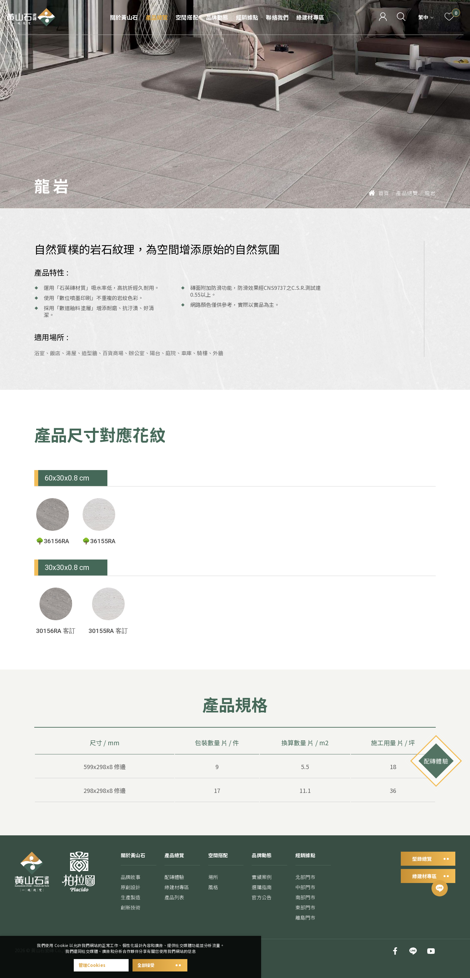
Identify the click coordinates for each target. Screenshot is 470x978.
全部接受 (160, 965)
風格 (213, 896)
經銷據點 (247, 17)
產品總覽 (157, 17)
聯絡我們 (277, 17)
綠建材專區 (310, 17)
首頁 (378, 193)
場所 (213, 886)
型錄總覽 (428, 867)
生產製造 (130, 906)
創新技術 (130, 916)
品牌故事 (130, 885)
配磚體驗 (174, 885)
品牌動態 (217, 17)
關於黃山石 (124, 17)
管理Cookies (101, 965)
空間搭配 (187, 17)
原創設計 (130, 895)
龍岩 (430, 193)
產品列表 (174, 906)
